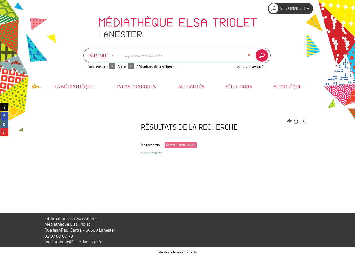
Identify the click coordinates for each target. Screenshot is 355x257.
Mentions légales (170, 252)
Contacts (190, 252)
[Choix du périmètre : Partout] (103, 55)
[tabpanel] (177, 138)
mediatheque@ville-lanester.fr (73, 242)
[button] (74, 86)
